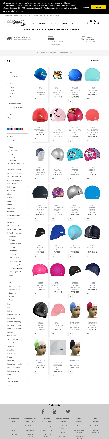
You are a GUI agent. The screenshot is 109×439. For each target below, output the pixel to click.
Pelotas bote (12, 318)
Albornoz (12, 237)
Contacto (63, 421)
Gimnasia (10, 212)
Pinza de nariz (14, 279)
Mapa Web (95, 421)
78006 (75, 325)
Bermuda (12, 247)
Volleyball (10, 346)
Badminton (11, 353)
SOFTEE (57, 361)
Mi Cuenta (62, 436)
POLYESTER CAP (40, 248)
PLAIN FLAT (40, 170)
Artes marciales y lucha (15, 176)
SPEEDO (57, 88)
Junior (13, 430)
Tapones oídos (14, 289)
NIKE (40, 88)
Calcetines (13, 251)
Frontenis (10, 361)
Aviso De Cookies (79, 426)
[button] (72, 23)
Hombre (75, 95)
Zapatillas (12, 293)
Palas (11, 275)
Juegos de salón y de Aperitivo (15, 219)
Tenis (9, 378)
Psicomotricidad (13, 371)
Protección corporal (14, 329)
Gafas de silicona (15, 261)
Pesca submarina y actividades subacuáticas (15, 322)
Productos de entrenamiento (15, 325)
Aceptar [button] (98, 7)
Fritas (11, 300)
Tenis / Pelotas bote (14, 339)
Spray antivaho (14, 286)
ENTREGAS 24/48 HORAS (21, 37)
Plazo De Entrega (46, 426)
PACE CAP (92, 285)
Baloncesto (11, 184)
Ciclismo (10, 194)
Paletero (10, 311)
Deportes (14, 434)
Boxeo (9, 357)
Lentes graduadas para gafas (16, 272)
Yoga (9, 385)
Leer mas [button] (19, 11)
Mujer (58, 290)
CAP (40, 90)
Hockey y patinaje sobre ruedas (15, 215)
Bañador (12, 240)
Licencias (10, 222)
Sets (10, 282)
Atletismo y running (14, 180)
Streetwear (11, 336)
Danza (9, 198)
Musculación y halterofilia (15, 229)
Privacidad (78, 421)
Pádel (9, 375)
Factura (62, 432)
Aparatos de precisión (15, 173)
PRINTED (75, 170)
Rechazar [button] (85, 7)
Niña (57, 135)
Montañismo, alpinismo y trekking (15, 226)
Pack (9, 304)
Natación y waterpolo (15, 233)
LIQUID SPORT (75, 323)
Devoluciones (46, 421)
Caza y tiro (11, 191)
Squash (10, 332)
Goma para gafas (15, 265)
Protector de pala (13, 368)
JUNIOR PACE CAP (75, 248)
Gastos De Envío (95, 426)
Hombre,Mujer (40, 92)
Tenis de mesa (12, 382)
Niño (57, 95)
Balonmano (11, 187)
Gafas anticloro (14, 258)
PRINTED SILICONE (40, 130)
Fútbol (9, 205)
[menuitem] (33, 23)
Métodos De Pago (46, 430)
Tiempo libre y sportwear (15, 343)
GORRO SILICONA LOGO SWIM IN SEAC (57, 365)
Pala (8, 308)
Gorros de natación (15, 268)
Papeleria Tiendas (13, 315)
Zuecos (11, 297)
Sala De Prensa (30, 426)
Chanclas (12, 254)
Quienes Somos (30, 421)
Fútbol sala (11, 208)
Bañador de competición (16, 244)
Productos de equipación (15, 364)
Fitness (10, 201)
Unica (9, 118)
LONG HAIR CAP (92, 90)
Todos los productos (15, 169)
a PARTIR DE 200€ (57, 42)
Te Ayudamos (30, 430)
